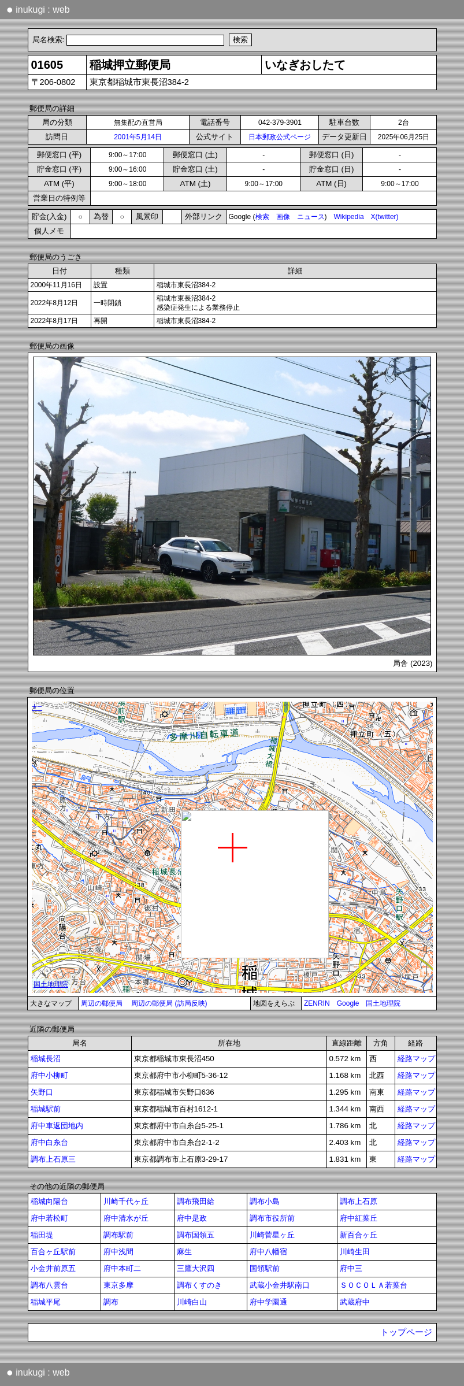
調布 (110, 1302)
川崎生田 (355, 1251)
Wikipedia (349, 217)
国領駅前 (265, 1268)
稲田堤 (42, 1235)
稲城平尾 (46, 1302)
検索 (262, 217)
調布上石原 (358, 1201)
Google (348, 1003)
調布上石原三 (53, 1159)
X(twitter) (385, 217)
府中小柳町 (49, 1075)
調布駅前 (118, 1235)
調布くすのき (199, 1285)
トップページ (406, 1332)
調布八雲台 (49, 1285)
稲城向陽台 (49, 1201)
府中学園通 (268, 1302)
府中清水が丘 (126, 1218)
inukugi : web (38, 9)
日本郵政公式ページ (279, 137)
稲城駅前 (46, 1109)
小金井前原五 (53, 1268)
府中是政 (192, 1218)
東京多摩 (118, 1285)
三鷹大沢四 (195, 1268)
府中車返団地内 (57, 1125)
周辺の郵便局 (102, 1003)
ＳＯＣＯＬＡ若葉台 (373, 1285)
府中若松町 (49, 1218)
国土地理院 (383, 1003)
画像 (283, 217)
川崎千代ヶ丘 (126, 1201)
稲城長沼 (46, 1058)
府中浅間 (118, 1251)
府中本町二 (122, 1268)
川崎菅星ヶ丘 (272, 1235)
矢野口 (42, 1092)
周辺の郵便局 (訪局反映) (169, 1003)
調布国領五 (195, 1235)
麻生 (184, 1251)
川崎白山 (192, 1302)
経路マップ (416, 1058)
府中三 (351, 1268)
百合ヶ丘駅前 (53, 1251)
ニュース (311, 217)
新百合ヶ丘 (358, 1235)
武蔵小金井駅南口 (280, 1285)
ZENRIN (317, 1003)
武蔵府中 (355, 1302)
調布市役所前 (272, 1218)
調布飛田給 (195, 1201)
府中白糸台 (49, 1142)
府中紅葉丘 (358, 1218)
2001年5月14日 (138, 137)
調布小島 (265, 1201)
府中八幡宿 (268, 1251)
